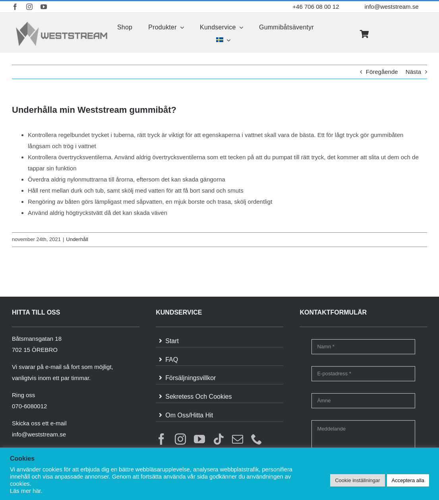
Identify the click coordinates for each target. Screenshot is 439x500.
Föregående (382, 71)
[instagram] (29, 7)
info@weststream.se (391, 6)
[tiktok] (218, 439)
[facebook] (15, 7)
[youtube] (44, 7)
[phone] (256, 439)
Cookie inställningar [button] (357, 480)
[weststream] (61, 23)
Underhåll (77, 239)
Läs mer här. (26, 491)
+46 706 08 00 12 (315, 6)
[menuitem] (223, 40)
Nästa (413, 71)
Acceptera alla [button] (408, 480)
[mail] (237, 439)
